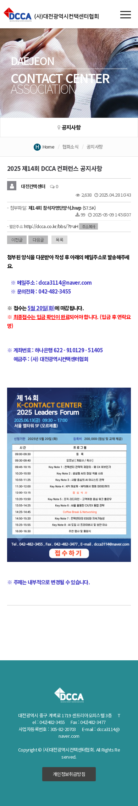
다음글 (38, 240)
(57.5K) (61, 207)
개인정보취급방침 (69, 774)
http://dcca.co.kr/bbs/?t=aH (51, 226)
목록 (59, 240)
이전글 (16, 240)
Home (48, 146)
